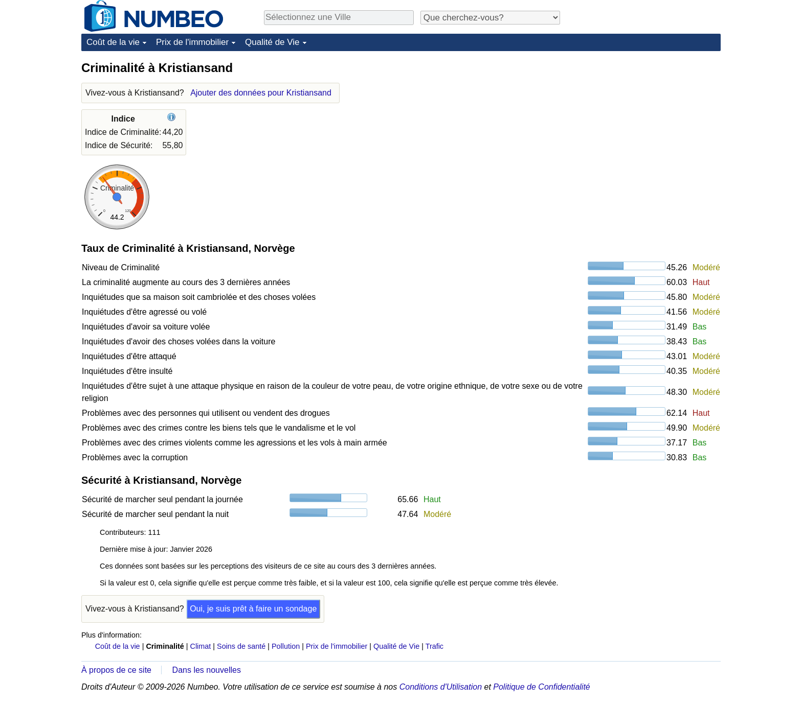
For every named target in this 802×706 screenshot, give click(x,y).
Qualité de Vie (272, 42)
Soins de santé (241, 646)
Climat (200, 646)
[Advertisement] (644, 123)
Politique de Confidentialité (541, 687)
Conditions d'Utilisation (440, 687)
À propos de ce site (116, 670)
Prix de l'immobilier (192, 42)
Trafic (434, 646)
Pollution (286, 646)
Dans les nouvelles (206, 670)
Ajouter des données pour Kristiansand (260, 92)
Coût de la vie (113, 42)
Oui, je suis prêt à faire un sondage (253, 608)
